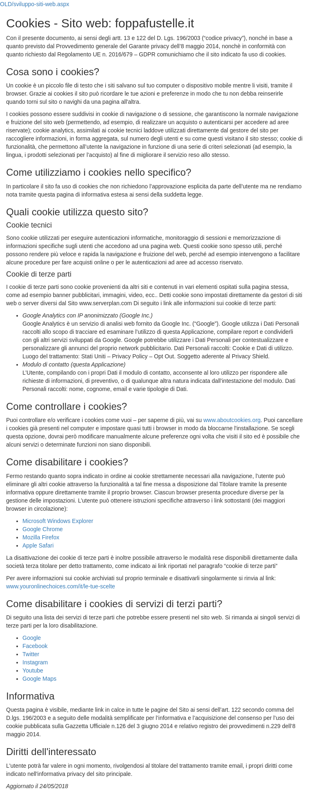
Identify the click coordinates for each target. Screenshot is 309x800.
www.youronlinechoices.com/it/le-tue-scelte (60, 586)
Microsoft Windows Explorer (57, 521)
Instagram (35, 662)
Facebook (34, 646)
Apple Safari (37, 545)
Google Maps (39, 678)
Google (31, 638)
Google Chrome (42, 529)
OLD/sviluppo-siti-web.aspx (34, 4)
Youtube (32, 670)
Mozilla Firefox (40, 537)
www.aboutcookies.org (231, 420)
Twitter (30, 654)
